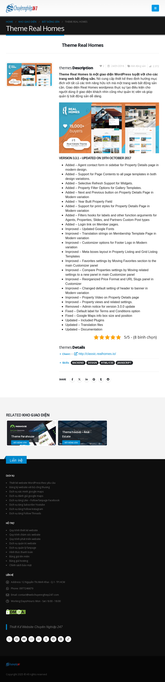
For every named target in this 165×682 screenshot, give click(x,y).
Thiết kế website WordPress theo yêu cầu (32, 483)
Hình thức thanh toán (21, 552)
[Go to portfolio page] (31, 433)
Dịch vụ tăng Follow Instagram (26, 509)
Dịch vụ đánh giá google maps (26, 496)
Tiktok (68, 639)
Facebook (72, 379)
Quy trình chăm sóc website (24, 534)
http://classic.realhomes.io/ (95, 353)
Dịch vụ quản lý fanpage (22, 547)
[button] (155, 8)
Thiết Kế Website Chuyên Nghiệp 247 (36, 627)
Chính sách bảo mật (20, 565)
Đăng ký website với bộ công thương (29, 487)
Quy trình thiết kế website (23, 530)
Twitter (79, 379)
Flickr (61, 639)
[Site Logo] (22, 8)
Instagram (31, 639)
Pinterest (94, 379)
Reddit (108, 379)
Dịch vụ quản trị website (22, 543)
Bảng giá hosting (18, 561)
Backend (78, 362)
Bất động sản (138, 66)
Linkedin (39, 639)
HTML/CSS (107, 362)
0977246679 (26, 588)
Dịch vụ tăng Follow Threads (25, 513)
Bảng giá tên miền (19, 556)
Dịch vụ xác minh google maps (26, 491)
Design (92, 362)
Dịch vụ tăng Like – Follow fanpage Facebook (34, 500)
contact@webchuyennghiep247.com (38, 594)
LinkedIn (86, 379)
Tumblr (101, 379)
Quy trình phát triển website (25, 539)
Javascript (124, 362)
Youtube (24, 639)
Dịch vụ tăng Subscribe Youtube (27, 504)
